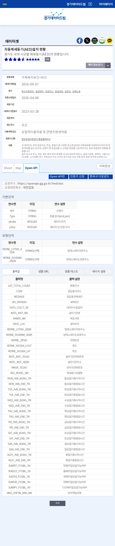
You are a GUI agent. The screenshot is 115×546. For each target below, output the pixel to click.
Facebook (80, 40)
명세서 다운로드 (99, 176)
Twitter (87, 40)
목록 (57, 503)
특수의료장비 (28, 91)
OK (47, 59)
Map (18, 168)
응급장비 (39, 91)
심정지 (68, 91)
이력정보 (104, 166)
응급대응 (59, 91)
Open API (31, 168)
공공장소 (49, 91)
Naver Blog (102, 40)
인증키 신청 (77, 176)
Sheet (8, 168)
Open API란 (57, 176)
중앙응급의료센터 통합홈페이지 (36, 139)
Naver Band (94, 40)
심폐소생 (76, 91)
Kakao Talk (109, 40)
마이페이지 (106, 4)
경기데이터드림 (76, 4)
